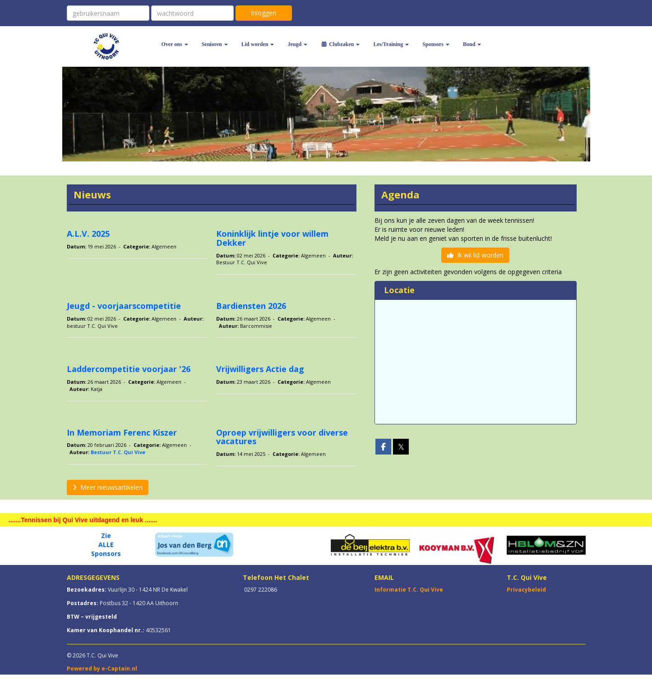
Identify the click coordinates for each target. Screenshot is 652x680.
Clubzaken (340, 44)
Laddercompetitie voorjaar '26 (128, 368)
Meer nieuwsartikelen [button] (108, 487)
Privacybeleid (526, 589)
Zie (106, 535)
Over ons (175, 44)
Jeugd (297, 44)
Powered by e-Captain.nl (102, 668)
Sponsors (435, 44)
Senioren (215, 44)
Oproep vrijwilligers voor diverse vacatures (282, 437)
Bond (472, 44)
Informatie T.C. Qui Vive (409, 589)
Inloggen (263, 13)
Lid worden (257, 44)
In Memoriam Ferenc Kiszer (122, 432)
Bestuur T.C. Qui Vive (118, 452)
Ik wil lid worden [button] (475, 255)
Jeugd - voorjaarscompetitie (124, 305)
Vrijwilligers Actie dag (260, 368)
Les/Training (391, 44)
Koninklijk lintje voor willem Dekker (272, 238)
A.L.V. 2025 (88, 233)
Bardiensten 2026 (251, 305)
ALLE (106, 544)
